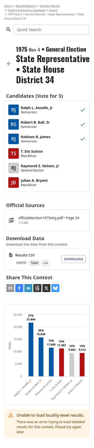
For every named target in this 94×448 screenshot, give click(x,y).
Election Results (50, 6)
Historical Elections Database (26, 10)
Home (8, 6)
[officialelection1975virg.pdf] (47, 220)
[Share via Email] (10, 288)
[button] (34, 263)
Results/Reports (26, 6)
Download (73, 259)
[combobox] (50, 29)
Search (53, 10)
